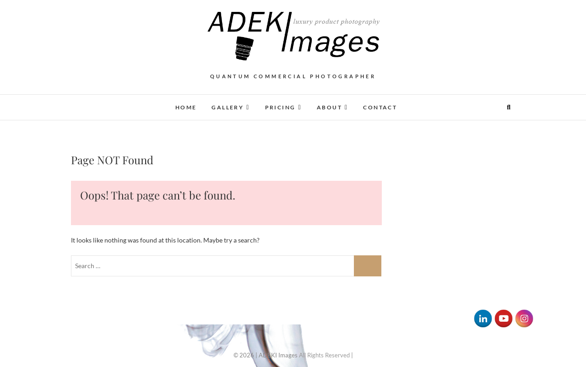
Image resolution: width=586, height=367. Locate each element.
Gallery (228, 107)
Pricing (280, 107)
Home (186, 107)
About (329, 107)
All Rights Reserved (324, 355)
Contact (380, 107)
